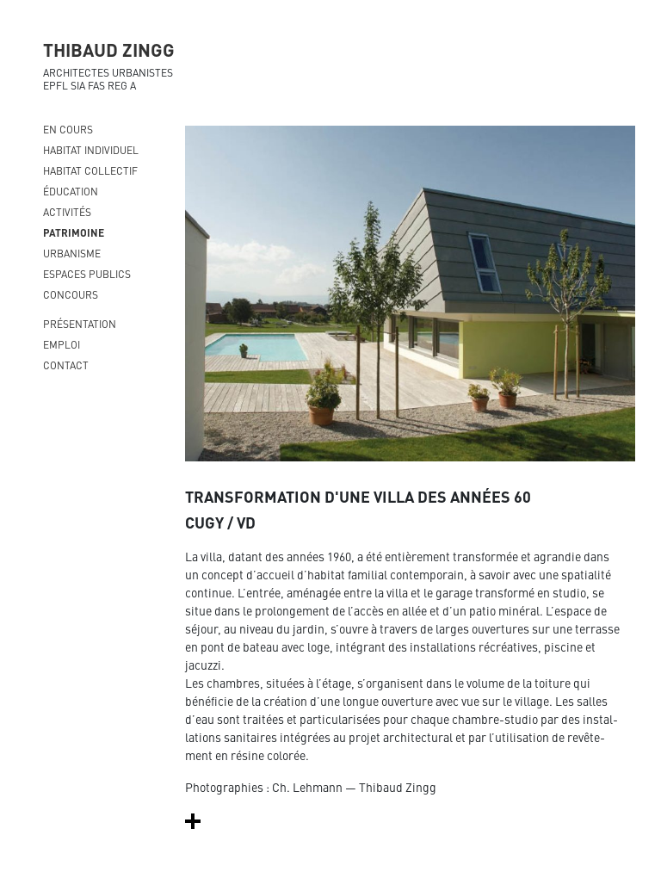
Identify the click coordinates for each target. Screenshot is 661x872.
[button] (193, 820)
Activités (67, 212)
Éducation (70, 191)
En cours (68, 129)
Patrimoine (73, 232)
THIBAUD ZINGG (109, 49)
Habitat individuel (91, 150)
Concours (70, 294)
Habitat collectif (90, 170)
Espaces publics (87, 274)
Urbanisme (72, 253)
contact (66, 365)
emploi (61, 344)
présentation (79, 324)
